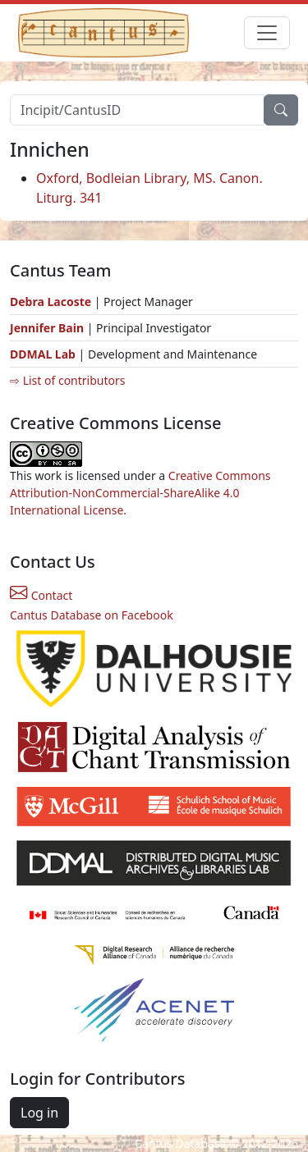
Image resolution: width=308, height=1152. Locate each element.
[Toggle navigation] (267, 32)
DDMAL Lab (43, 354)
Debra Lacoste (50, 301)
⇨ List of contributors (67, 380)
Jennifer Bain (48, 328)
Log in (39, 1113)
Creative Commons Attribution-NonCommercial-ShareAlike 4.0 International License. (140, 493)
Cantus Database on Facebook (91, 615)
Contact (41, 595)
